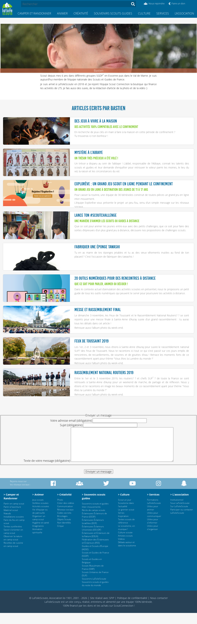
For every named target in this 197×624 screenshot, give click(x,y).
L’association (184, 13)
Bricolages (62, 527)
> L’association (179, 505)
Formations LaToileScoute (154, 512)
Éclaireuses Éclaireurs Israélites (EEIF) (93, 532)
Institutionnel (176, 510)
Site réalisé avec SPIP (102, 609)
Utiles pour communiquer (154, 525)
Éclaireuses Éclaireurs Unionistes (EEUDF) (93, 539)
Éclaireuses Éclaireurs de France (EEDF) (94, 526)
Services (162, 13)
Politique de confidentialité (132, 609)
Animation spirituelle (37, 542)
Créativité (81, 13)
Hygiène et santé (40, 533)
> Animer (38, 505)
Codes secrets (64, 523)
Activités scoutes (40, 517)
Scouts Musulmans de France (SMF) (93, 578)
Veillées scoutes (40, 514)
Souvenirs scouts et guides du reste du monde (95, 595)
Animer (62, 13)
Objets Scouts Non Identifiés (64, 532)
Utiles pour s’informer (152, 532)
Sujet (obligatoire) (71, 436)
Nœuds (7, 524)
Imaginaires (38, 537)
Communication (65, 517)
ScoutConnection (123, 616)
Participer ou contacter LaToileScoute (181, 522)
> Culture (123, 505)
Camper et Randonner (34, 13)
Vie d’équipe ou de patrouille (40, 522)
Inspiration (123, 527)
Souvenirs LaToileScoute (94, 589)
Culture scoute (125, 543)
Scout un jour (124, 510)
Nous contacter (159, 609)
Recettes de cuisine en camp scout (13, 555)
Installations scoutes (14, 527)
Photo (60, 510)
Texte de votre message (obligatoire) (47, 472)
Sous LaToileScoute (180, 514)
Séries (121, 523)
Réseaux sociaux (65, 520)
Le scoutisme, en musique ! (126, 538)
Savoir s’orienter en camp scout (13, 542)
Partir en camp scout (14, 514)
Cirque (60, 537)
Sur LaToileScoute (179, 517)
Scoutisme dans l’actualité (126, 516)
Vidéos (121, 550)
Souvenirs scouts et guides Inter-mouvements (95, 516)
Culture (144, 13)
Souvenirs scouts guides (113, 13)
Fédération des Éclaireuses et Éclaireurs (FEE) (95, 552)
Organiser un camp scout (38, 529)
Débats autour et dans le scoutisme (127, 555)
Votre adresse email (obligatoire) (71, 432)
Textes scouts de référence (126, 532)
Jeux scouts (38, 510)
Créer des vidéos (65, 514)
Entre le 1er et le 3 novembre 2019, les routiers (103, 388)
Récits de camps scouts (93, 521)
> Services (153, 505)
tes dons (88, 616)
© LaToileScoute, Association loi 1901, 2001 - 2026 (58, 609)
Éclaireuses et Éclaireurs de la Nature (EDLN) (95, 546)
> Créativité (64, 505)
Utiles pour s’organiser (152, 538)
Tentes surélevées (13, 537)
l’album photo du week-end (107, 335)
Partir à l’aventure (12, 517)
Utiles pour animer (152, 519)
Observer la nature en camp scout (13, 549)
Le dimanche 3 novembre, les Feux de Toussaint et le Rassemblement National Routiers (125, 323)
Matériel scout (11, 521)
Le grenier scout (126, 520)
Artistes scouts (125, 546)
